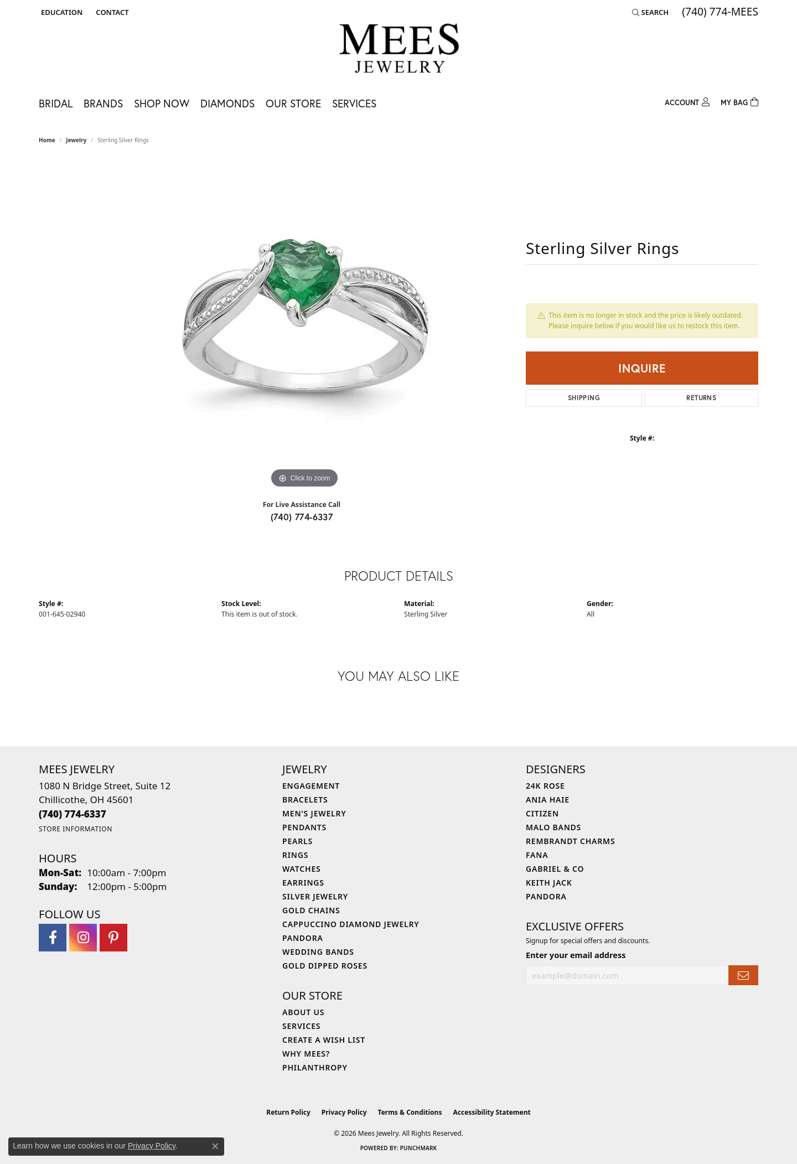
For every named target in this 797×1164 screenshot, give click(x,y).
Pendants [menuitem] (304, 827)
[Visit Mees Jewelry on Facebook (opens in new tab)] (52, 937)
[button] (60, 12)
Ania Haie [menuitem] (548, 799)
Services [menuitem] (301, 1026)
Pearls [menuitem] (297, 841)
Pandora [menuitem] (302, 938)
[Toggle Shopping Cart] (739, 101)
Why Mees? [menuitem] (306, 1053)
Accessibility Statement (491, 1112)
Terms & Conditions (410, 1112)
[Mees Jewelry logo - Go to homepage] (399, 50)
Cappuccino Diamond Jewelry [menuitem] (351, 924)
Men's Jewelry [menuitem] (314, 813)
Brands (103, 103)
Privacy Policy (344, 1112)
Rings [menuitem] (295, 855)
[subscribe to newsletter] (743, 975)
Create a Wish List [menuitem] (323, 1039)
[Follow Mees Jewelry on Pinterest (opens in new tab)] (113, 937)
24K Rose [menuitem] (545, 785)
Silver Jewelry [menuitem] (315, 896)
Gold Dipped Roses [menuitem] (325, 965)
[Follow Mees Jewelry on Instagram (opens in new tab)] (83, 937)
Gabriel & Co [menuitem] (555, 868)
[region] (304, 325)
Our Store (293, 103)
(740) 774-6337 (302, 516)
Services (354, 103)
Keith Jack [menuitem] (549, 882)
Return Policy (288, 1112)
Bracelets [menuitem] (305, 799)
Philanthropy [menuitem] (315, 1067)
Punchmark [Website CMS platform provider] (418, 1148)
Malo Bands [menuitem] (553, 827)
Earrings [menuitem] (303, 882)
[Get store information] (75, 829)
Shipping (584, 398)
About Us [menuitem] (303, 1012)
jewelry (76, 140)
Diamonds (227, 103)
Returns (701, 398)
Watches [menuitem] (301, 868)
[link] (111, 12)
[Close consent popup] (215, 1146)
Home (47, 140)
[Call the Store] (72, 814)
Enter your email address (575, 954)
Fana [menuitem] (537, 855)
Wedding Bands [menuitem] (318, 951)
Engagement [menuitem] (311, 785)
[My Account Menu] (687, 101)
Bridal (56, 103)
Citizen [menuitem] (542, 813)
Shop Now (161, 103)
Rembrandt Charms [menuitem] (570, 841)
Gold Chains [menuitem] (311, 910)
